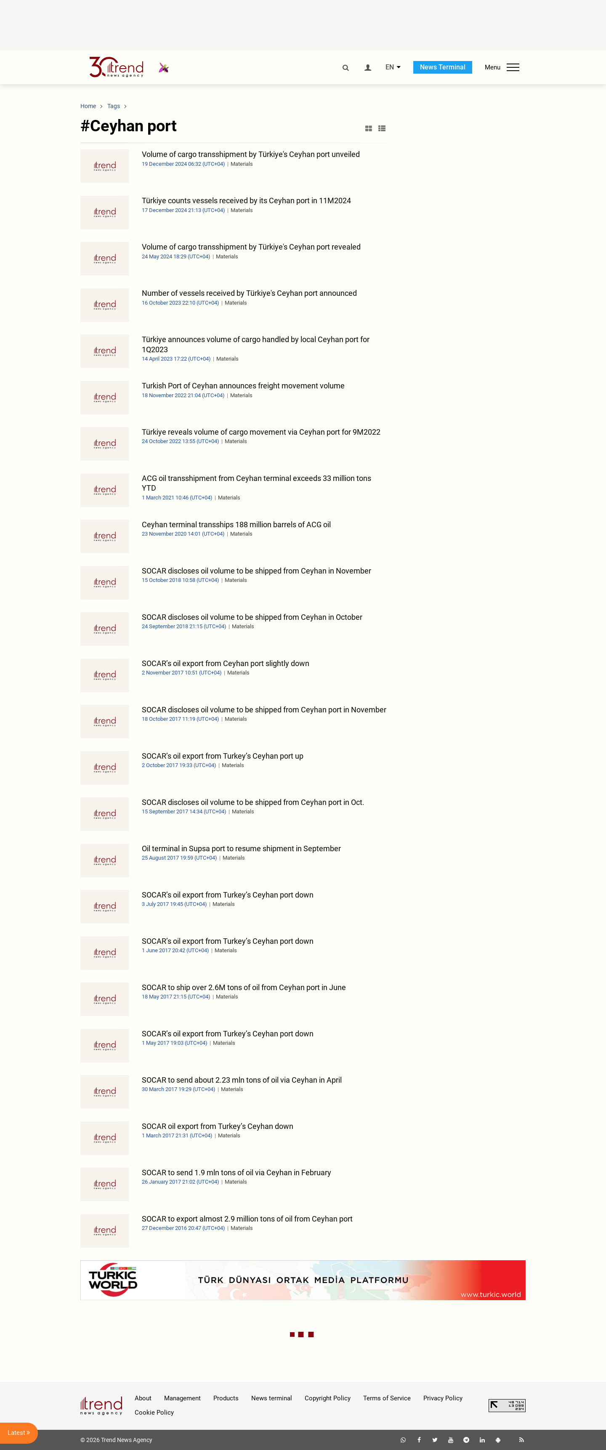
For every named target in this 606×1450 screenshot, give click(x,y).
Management (182, 1398)
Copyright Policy (328, 1398)
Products (226, 1398)
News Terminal (442, 67)
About (143, 1398)
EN (389, 67)
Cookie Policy (154, 1412)
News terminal (271, 1398)
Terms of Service (387, 1398)
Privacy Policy (442, 1398)
